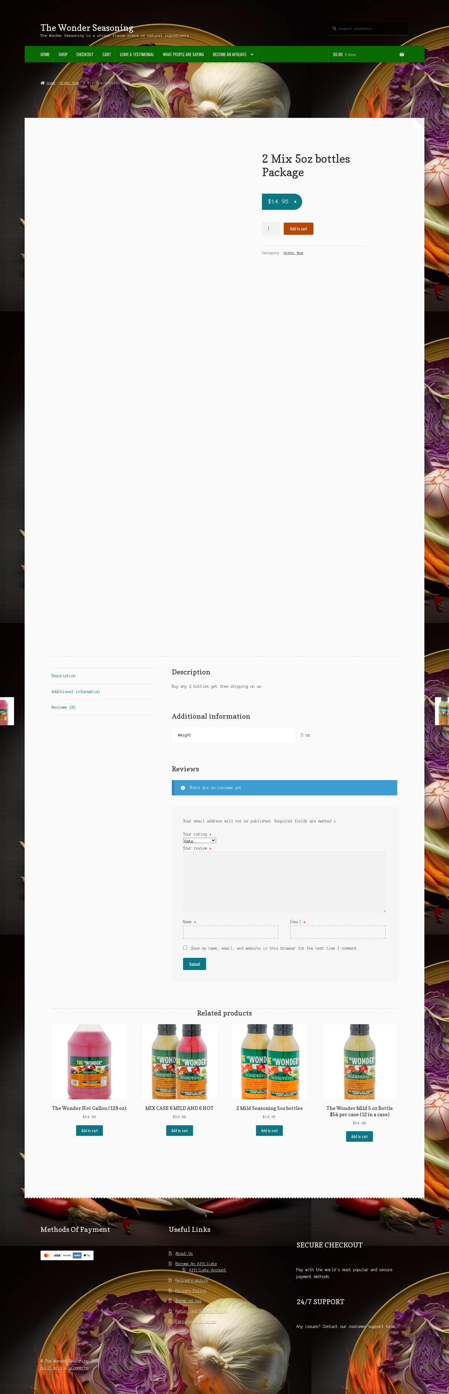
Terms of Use (189, 1301)
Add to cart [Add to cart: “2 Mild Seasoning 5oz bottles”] (269, 1130)
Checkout (85, 54)
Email (298, 922)
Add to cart (298, 228)
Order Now (69, 83)
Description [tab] (64, 676)
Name (189, 922)
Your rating (197, 834)
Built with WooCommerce (65, 1368)
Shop (63, 54)
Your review (197, 848)
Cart (107, 54)
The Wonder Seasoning (87, 27)
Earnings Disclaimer (196, 1321)
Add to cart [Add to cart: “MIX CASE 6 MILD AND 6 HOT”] (179, 1130)
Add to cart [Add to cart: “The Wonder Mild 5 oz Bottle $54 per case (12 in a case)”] (359, 1136)
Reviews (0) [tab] (64, 707)
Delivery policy (192, 1280)
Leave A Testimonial (137, 54)
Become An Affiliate (229, 54)
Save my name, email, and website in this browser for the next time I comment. (275, 948)
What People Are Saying (183, 54)
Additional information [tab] (76, 692)
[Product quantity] (271, 229)
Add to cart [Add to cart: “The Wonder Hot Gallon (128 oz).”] (89, 1130)
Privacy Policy (191, 1291)
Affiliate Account (207, 1270)
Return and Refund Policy (202, 1311)
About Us (184, 1254)
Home (45, 54)
